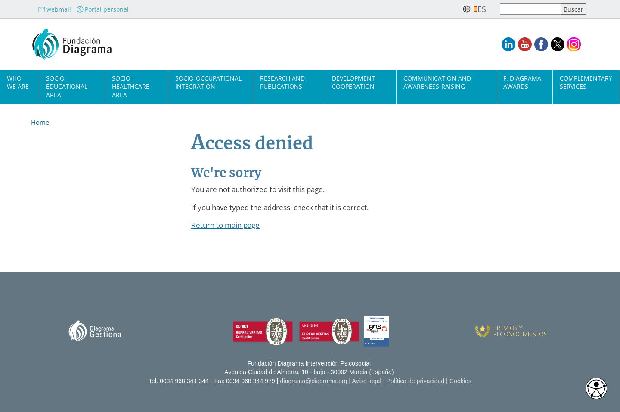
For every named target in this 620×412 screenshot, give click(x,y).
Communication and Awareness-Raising (437, 82)
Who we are (18, 82)
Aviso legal (366, 381)
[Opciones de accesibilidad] (596, 388)
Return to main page (225, 225)
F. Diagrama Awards (522, 82)
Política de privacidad (416, 381)
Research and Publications (282, 82)
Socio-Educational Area (66, 86)
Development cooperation (353, 82)
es (481, 9)
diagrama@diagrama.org (313, 381)
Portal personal (102, 9)
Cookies (460, 381)
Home (40, 122)
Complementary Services (586, 82)
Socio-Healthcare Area (130, 86)
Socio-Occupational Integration (208, 82)
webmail (54, 9)
